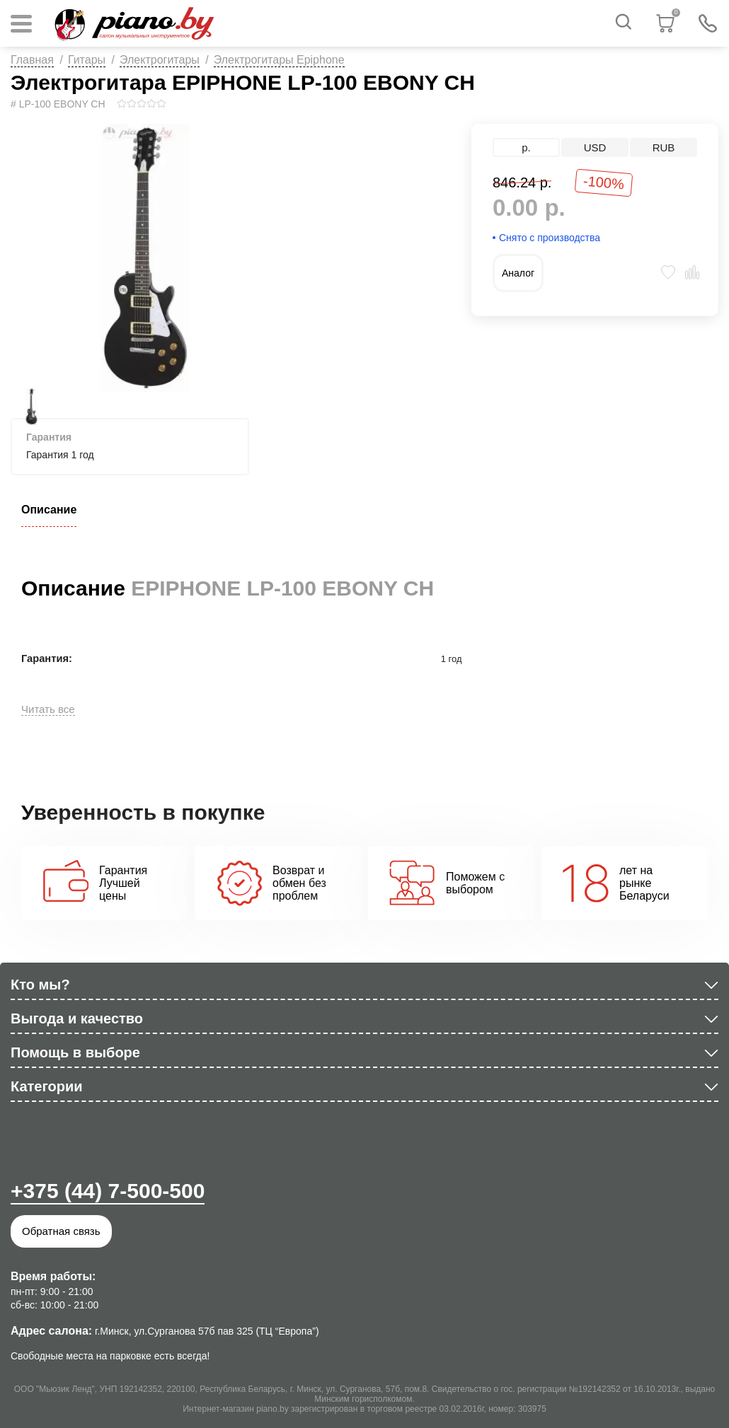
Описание (48, 510)
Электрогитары (160, 60)
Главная (32, 60)
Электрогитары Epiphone (279, 60)
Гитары (86, 60)
